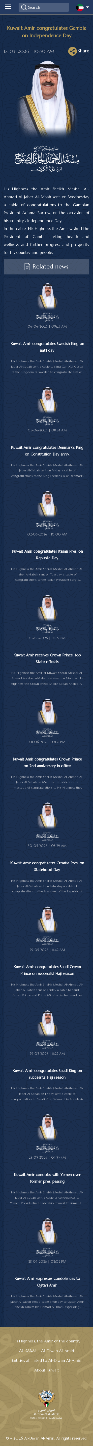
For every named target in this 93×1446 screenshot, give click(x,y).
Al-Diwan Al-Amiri (57, 1350)
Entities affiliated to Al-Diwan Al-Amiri (46, 1360)
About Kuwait (46, 1370)
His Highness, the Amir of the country (46, 1340)
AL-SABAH (28, 1350)
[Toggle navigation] (8, 7)
